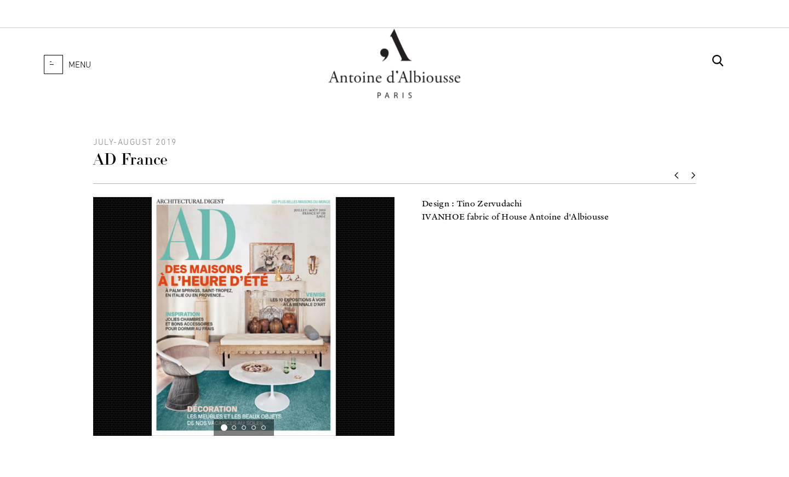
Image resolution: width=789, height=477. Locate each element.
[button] (53, 64)
